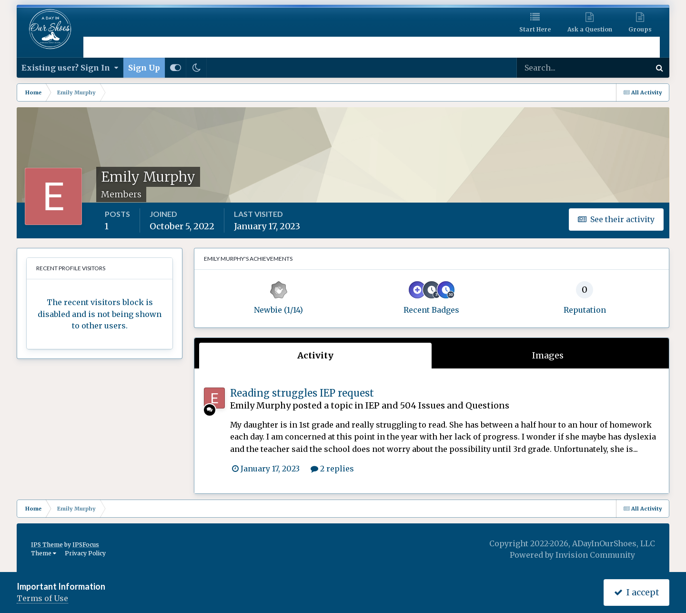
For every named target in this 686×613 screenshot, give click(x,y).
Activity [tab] (315, 355)
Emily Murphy (260, 405)
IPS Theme (47, 544)
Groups (640, 29)
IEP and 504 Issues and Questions (437, 405)
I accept (636, 592)
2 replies (332, 468)
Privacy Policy (85, 553)
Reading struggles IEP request (302, 393)
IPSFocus (85, 544)
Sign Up (144, 67)
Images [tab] (548, 355)
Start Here (535, 29)
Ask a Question (589, 29)
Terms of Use (42, 598)
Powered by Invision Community (572, 555)
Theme (43, 553)
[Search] (553, 68)
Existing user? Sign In (69, 68)
